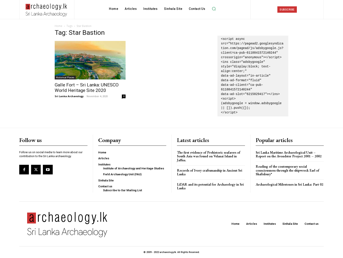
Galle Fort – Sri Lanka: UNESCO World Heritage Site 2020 (87, 87)
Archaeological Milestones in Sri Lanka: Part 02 (289, 184)
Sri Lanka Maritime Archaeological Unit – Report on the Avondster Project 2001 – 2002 (289, 154)
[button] (214, 9)
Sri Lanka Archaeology (69, 96)
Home (58, 26)
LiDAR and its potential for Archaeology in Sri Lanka (210, 186)
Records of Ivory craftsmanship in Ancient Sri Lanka (209, 172)
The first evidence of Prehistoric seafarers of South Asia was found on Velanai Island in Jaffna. (208, 156)
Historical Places (65, 77)
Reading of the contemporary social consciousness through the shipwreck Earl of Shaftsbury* (287, 170)
